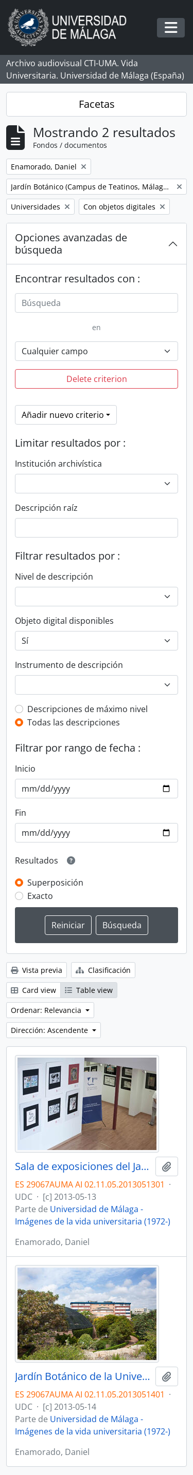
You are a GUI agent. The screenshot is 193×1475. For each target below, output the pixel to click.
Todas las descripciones (73, 722)
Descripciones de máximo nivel (87, 709)
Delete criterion (96, 379)
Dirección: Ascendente (50, 1030)
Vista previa (36, 970)
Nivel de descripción (54, 576)
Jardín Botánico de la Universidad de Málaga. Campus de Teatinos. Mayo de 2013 (83, 1376)
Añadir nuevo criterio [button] (63, 414)
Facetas (97, 104)
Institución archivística (58, 463)
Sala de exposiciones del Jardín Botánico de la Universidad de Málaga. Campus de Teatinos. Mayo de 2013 (83, 1166)
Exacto (40, 896)
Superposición (55, 882)
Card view (33, 990)
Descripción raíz (46, 507)
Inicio (25, 768)
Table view (89, 990)
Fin (20, 812)
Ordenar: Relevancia (47, 1010)
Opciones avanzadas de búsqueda (71, 244)
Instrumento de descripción (69, 665)
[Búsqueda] (96, 303)
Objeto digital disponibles (64, 620)
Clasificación (103, 970)
